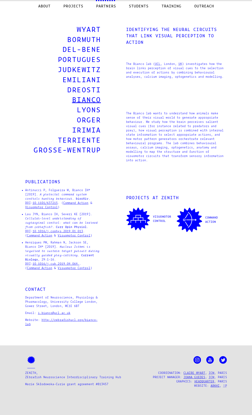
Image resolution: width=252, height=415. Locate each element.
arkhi (215, 385)
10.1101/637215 (45, 203)
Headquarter (204, 381)
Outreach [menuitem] (204, 6)
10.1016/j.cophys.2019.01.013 (58, 231)
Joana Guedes (194, 377)
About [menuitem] (44, 6)
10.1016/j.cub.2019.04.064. (56, 263)
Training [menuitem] (171, 6)
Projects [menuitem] (73, 6)
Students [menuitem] (138, 6)
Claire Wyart (194, 373)
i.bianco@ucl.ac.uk (54, 313)
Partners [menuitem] (106, 6)
